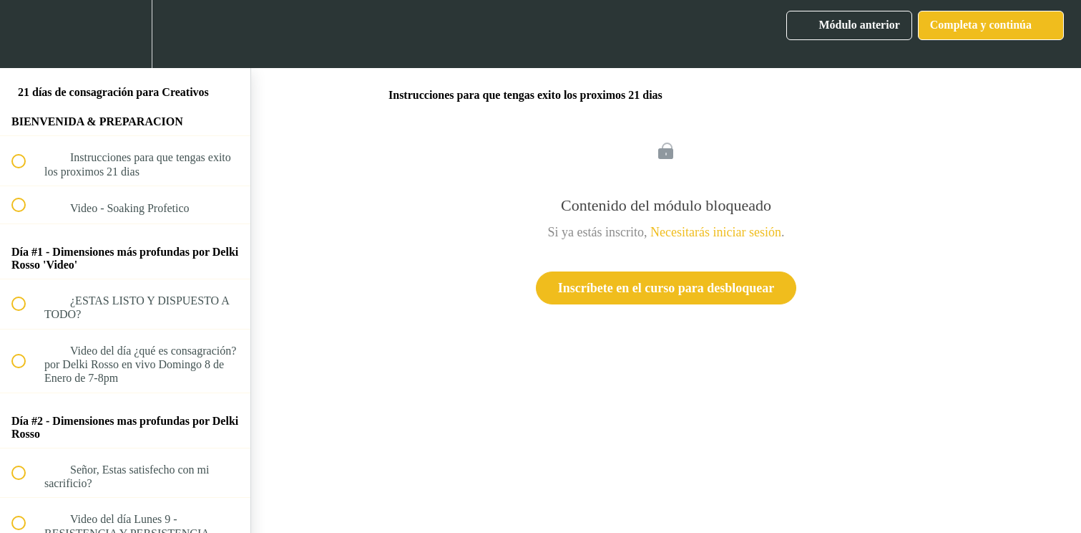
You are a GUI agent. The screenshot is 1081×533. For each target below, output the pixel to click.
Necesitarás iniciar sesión (715, 232)
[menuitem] (125, 34)
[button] (26, 34)
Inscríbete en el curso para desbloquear (666, 288)
